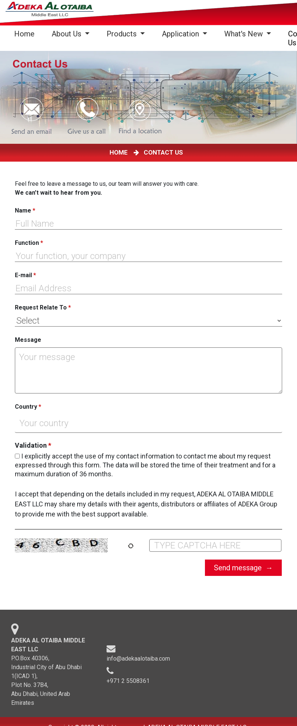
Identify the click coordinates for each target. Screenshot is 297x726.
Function (29, 242)
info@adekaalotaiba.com (138, 661)
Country (28, 406)
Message (28, 339)
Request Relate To (43, 307)
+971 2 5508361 (128, 683)
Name (25, 210)
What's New (244, 33)
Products (122, 33)
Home (25, 33)
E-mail (25, 275)
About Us (67, 33)
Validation (33, 445)
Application (181, 33)
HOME (120, 152)
